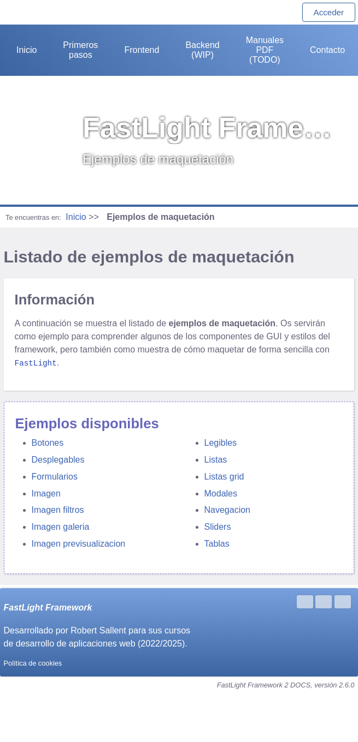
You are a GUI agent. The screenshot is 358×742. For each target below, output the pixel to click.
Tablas (217, 543)
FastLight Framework (48, 607)
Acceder (329, 12)
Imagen (46, 493)
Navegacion (227, 509)
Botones (48, 442)
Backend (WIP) (202, 49)
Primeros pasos (80, 49)
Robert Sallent (98, 630)
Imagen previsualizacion (79, 543)
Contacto (327, 50)
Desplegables (58, 459)
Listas (215, 459)
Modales (220, 493)
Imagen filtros (58, 509)
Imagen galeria (61, 526)
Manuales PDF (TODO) (265, 49)
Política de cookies (33, 663)
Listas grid (224, 476)
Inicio (26, 50)
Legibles (220, 442)
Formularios (55, 476)
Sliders (217, 526)
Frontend (141, 50)
